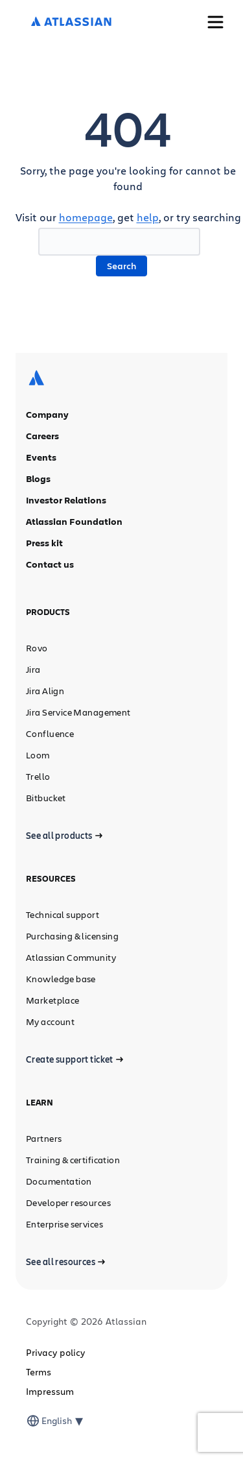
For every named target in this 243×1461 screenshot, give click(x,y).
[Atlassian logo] (71, 22)
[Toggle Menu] (215, 22)
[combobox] (42, 1421)
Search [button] (121, 266)
